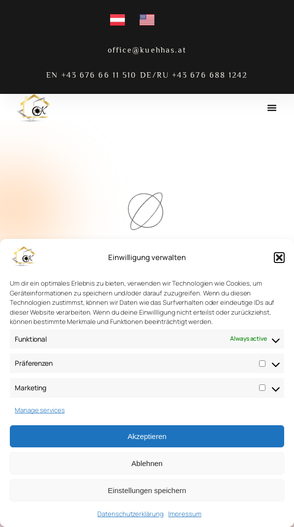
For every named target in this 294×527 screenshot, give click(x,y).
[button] (279, 258)
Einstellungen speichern (147, 490)
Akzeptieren (146, 436)
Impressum (184, 513)
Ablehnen (146, 463)
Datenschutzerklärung (130, 513)
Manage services (40, 410)
